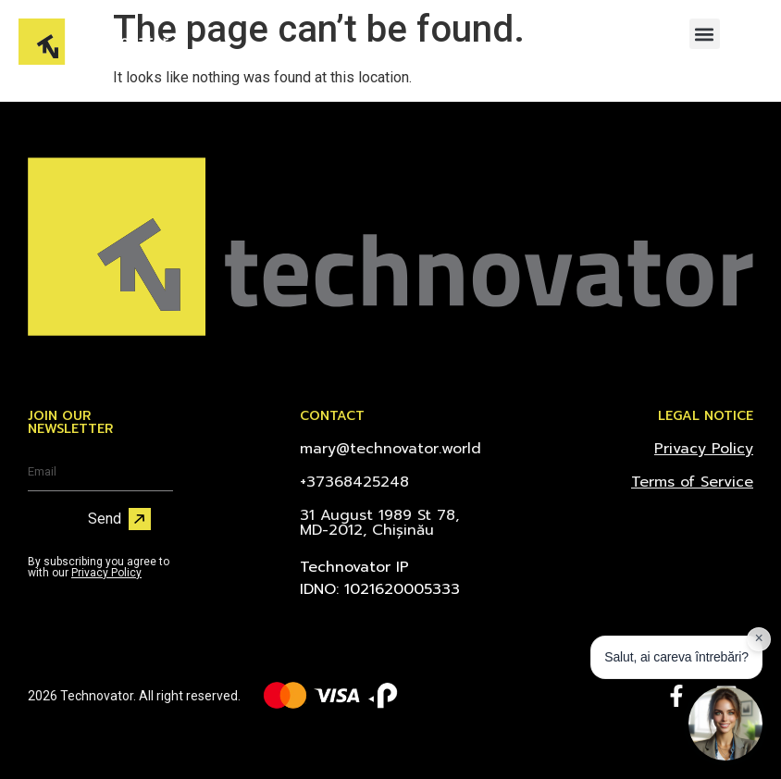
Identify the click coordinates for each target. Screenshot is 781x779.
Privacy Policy (106, 572)
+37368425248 (354, 482)
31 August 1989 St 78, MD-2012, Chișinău (379, 522)
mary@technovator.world (390, 449)
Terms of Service (692, 482)
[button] (704, 34)
